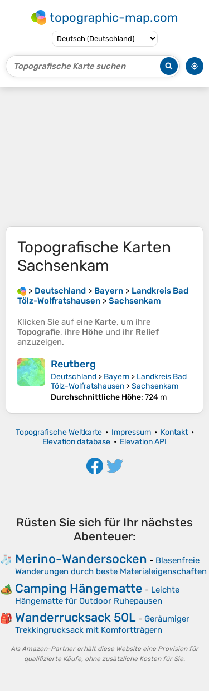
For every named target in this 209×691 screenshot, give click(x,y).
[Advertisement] (104, 156)
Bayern (116, 376)
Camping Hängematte (79, 588)
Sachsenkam (155, 386)
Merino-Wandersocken (81, 558)
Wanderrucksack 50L (75, 617)
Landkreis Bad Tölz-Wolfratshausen (119, 381)
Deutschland (73, 376)
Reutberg (73, 364)
